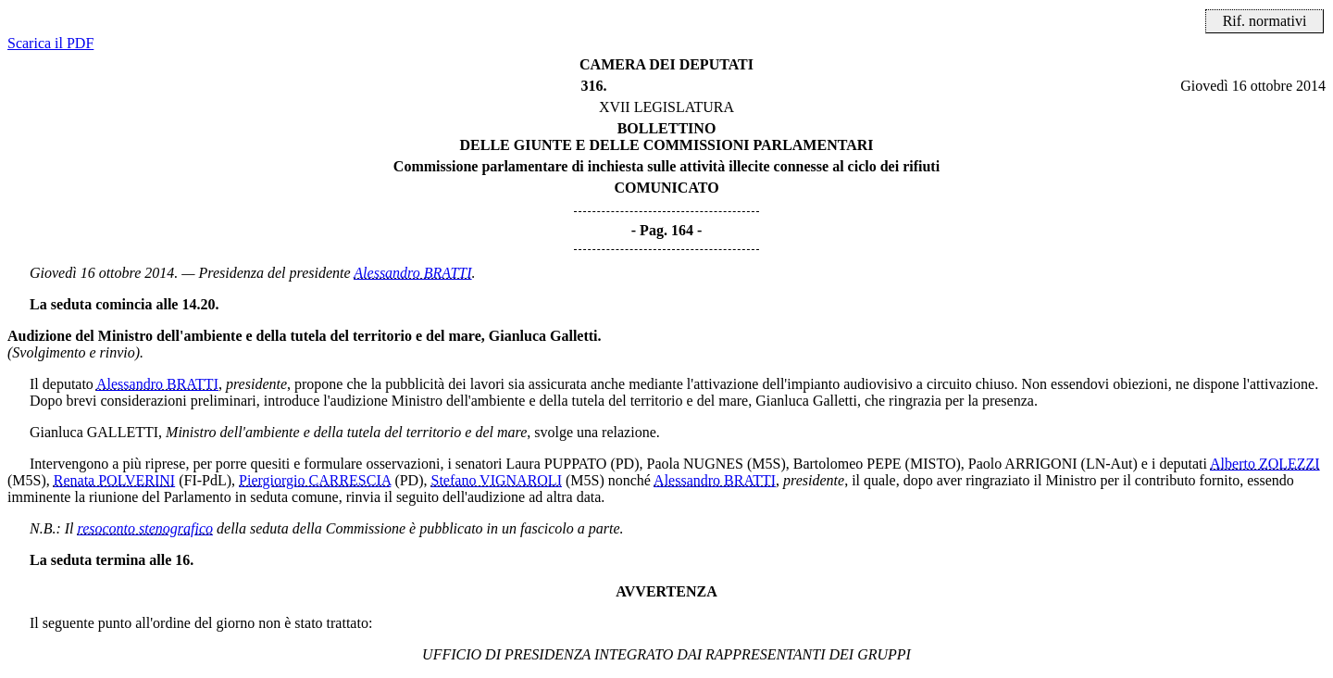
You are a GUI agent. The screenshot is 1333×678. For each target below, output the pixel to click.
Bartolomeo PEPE (847, 463)
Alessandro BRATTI (412, 273)
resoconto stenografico (146, 528)
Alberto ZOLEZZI (1265, 463)
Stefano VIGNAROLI (496, 480)
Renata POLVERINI (114, 480)
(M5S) (766, 463)
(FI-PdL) (205, 480)
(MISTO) (933, 463)
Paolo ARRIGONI (1023, 463)
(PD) (624, 463)
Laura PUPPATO (555, 463)
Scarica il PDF (50, 43)
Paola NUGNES (695, 463)
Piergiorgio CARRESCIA (315, 480)
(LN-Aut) (1109, 463)
